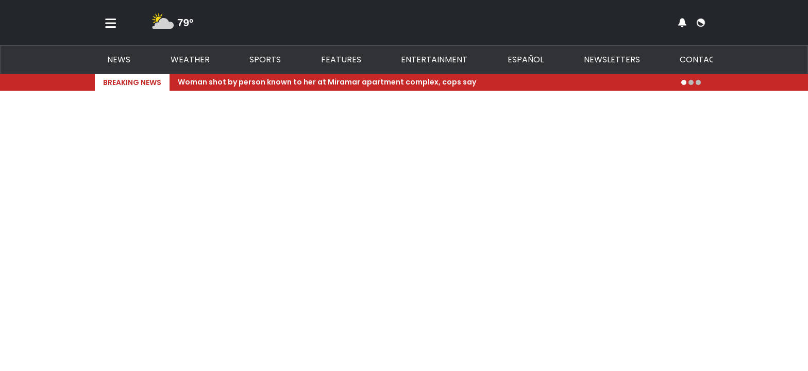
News (118, 59)
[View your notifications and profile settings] (682, 22)
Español (526, 59)
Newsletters (612, 59)
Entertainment (434, 59)
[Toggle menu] (111, 22)
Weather (190, 59)
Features (341, 59)
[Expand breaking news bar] (711, 82)
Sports (265, 59)
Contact (700, 59)
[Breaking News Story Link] (425, 82)
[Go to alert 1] (683, 82)
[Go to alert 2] (691, 82)
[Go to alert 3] (698, 82)
